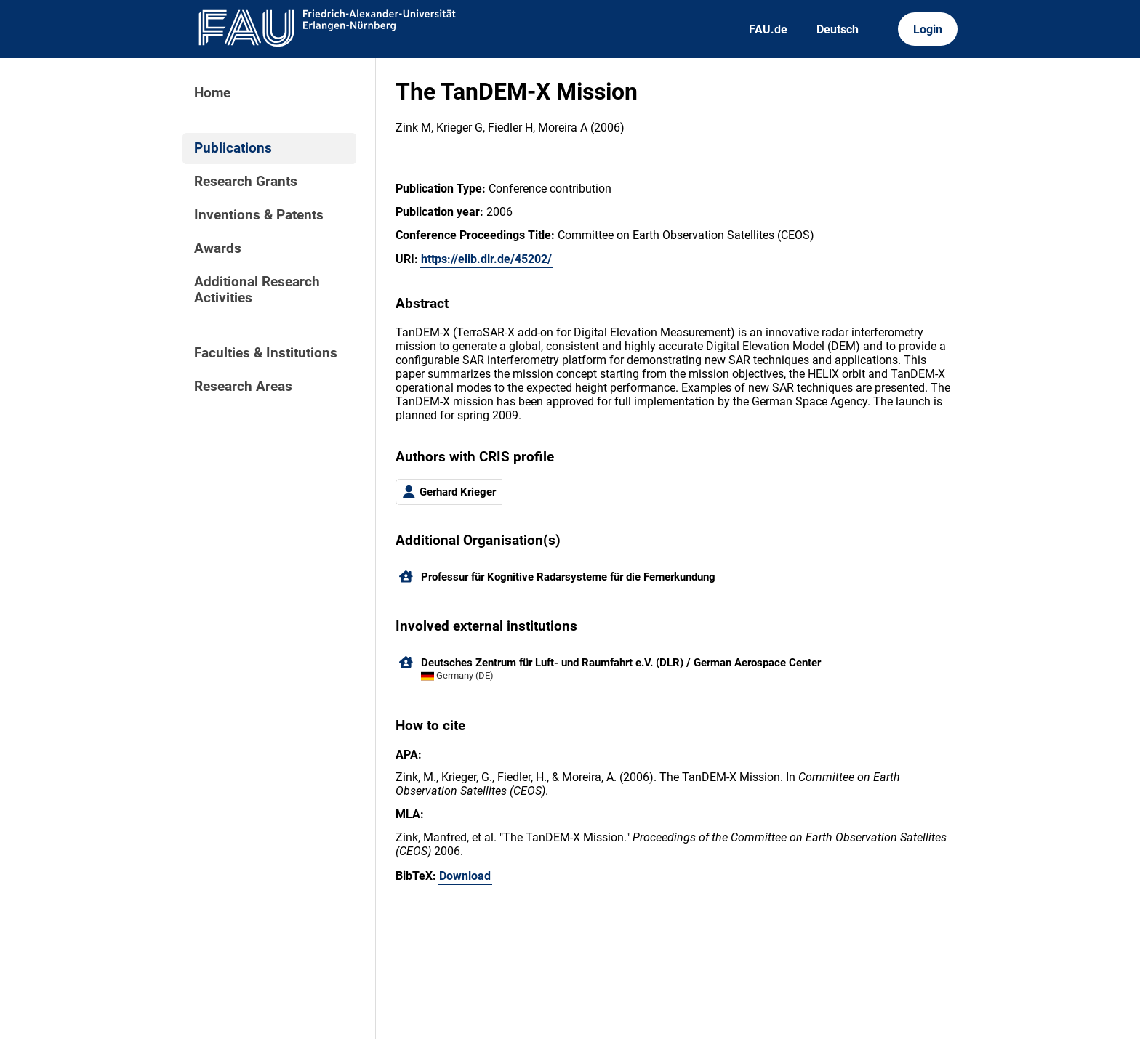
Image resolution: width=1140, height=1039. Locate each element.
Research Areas (243, 387)
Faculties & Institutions (265, 353)
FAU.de (768, 29)
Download (465, 876)
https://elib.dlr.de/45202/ (486, 259)
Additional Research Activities (257, 290)
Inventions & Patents (259, 215)
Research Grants (245, 182)
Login (927, 29)
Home (212, 93)
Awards (217, 248)
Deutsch (837, 29)
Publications (233, 148)
